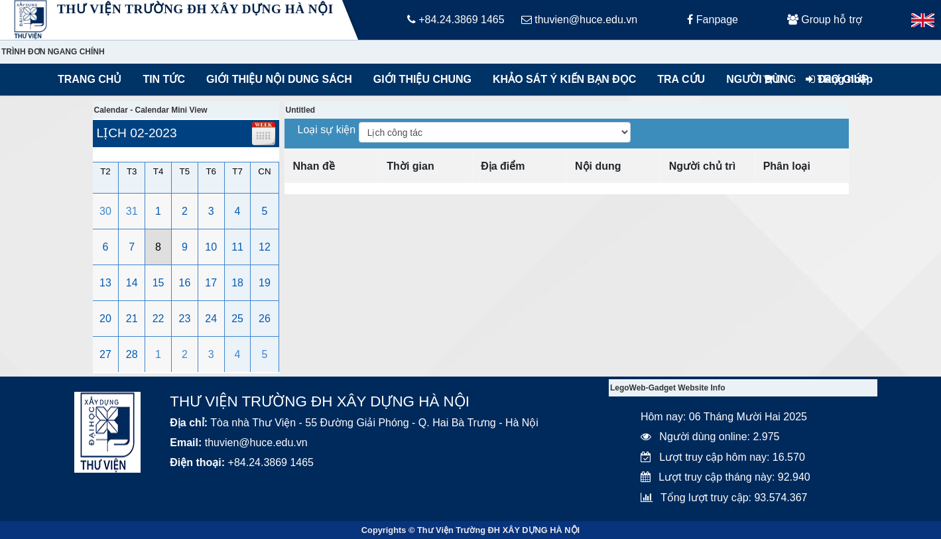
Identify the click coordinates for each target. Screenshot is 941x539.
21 (132, 318)
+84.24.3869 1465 (456, 19)
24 (211, 318)
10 (211, 247)
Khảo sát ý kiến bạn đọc (561, 79)
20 (105, 318)
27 (105, 354)
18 (237, 282)
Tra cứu (681, 79)
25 (237, 318)
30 (105, 211)
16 (185, 282)
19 (265, 282)
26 (265, 318)
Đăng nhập (839, 79)
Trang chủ (89, 79)
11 (237, 247)
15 (158, 282)
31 (132, 211)
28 (132, 354)
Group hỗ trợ (824, 19)
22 (158, 318)
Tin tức (164, 79)
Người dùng (761, 79)
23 (185, 318)
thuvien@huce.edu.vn (579, 19)
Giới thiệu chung (421, 79)
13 (105, 282)
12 (265, 247)
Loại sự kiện (328, 129)
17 (211, 282)
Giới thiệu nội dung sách (276, 79)
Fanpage (712, 19)
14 (132, 282)
